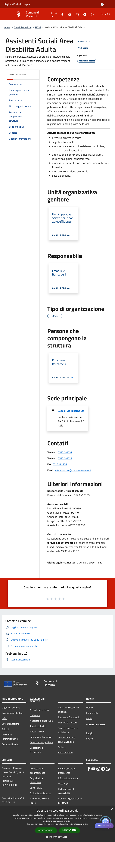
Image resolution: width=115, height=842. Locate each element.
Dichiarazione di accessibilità (66, 791)
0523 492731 (65, 452)
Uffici (38, 27)
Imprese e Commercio (69, 717)
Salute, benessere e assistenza (68, 730)
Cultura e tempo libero (41, 742)
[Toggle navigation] (6, 14)
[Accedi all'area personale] (102, 4)
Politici (5, 729)
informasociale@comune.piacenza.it (73, 470)
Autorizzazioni (37, 731)
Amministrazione (22, 27)
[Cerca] (109, 14)
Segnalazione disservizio (36, 780)
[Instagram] (76, 14)
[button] (57, 836)
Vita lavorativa (65, 752)
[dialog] (57, 824)
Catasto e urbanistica (41, 737)
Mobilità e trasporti (68, 722)
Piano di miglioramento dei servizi (70, 801)
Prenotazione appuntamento (37, 771)
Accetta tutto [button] (45, 830)
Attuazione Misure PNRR (39, 801)
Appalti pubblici (38, 726)
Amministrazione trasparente (66, 771)
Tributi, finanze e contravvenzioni (66, 740)
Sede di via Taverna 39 (71, 411)
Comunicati (92, 713)
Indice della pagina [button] (17, 74)
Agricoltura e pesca (39, 710)
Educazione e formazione (36, 750)
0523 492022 (65, 458)
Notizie (89, 707)
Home (7, 27)
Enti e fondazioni (10, 724)
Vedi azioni (85, 48)
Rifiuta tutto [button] (69, 830)
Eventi (89, 738)
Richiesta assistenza (40, 793)
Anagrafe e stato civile (41, 721)
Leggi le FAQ (36, 788)
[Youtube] (69, 14)
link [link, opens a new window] (86, 824)
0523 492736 (60, 464)
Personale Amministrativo (10, 737)
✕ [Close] (111, 826)
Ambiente (35, 715)
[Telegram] (84, 14)
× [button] (112, 809)
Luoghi (89, 733)
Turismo (62, 747)
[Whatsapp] (91, 14)
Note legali (63, 783)
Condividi (84, 41)
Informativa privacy (68, 778)
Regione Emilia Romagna (17, 4)
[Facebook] (61, 14)
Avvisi (89, 718)
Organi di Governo (11, 707)
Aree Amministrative (12, 713)
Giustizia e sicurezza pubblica (68, 710)
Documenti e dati (10, 744)
